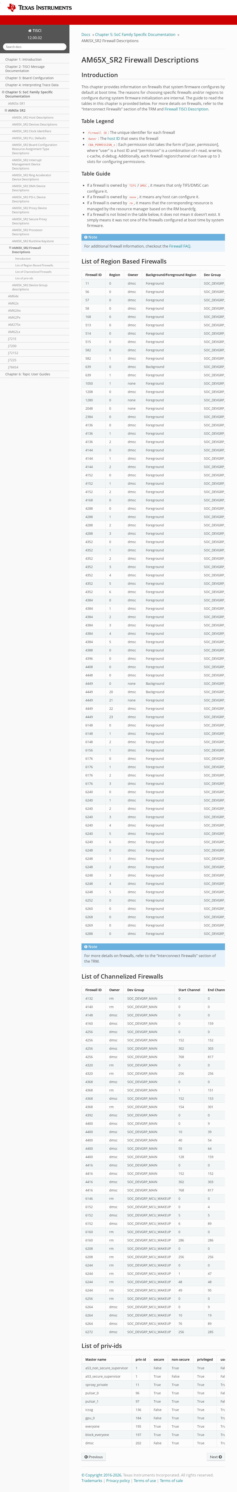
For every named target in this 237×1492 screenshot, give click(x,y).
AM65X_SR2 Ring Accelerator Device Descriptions (31, 177)
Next (216, 1456)
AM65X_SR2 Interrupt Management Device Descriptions (27, 164)
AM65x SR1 (16, 103)
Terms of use (145, 1480)
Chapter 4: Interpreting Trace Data (32, 85)
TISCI (36, 30)
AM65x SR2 (15, 110)
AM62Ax (14, 310)
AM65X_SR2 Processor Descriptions (27, 232)
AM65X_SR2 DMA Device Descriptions (28, 188)
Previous (93, 1456)
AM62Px (14, 317)
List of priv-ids (24, 278)
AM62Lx (14, 332)
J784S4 (13, 367)
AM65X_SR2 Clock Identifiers (31, 131)
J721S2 (13, 353)
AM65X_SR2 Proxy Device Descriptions (29, 210)
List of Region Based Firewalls (34, 265)
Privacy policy (118, 1480)
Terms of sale (171, 1480)
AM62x (13, 303)
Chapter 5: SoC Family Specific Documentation (27, 94)
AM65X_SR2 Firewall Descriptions (25, 250)
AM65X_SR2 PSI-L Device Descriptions (29, 199)
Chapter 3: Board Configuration (29, 78)
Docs (85, 34)
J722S (12, 360)
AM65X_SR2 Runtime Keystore (33, 241)
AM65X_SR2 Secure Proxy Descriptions (29, 221)
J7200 (12, 346)
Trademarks (91, 1480)
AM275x (14, 324)
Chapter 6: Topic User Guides (27, 374)
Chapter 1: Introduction (23, 59)
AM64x (13, 296)
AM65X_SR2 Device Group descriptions (29, 287)
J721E (12, 338)
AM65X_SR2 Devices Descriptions (34, 124)
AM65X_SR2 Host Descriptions (32, 117)
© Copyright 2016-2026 (101, 1475)
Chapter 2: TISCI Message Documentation (25, 68)
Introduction (23, 258)
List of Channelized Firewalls (33, 271)
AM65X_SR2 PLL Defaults (29, 138)
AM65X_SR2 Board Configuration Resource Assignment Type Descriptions (34, 149)
